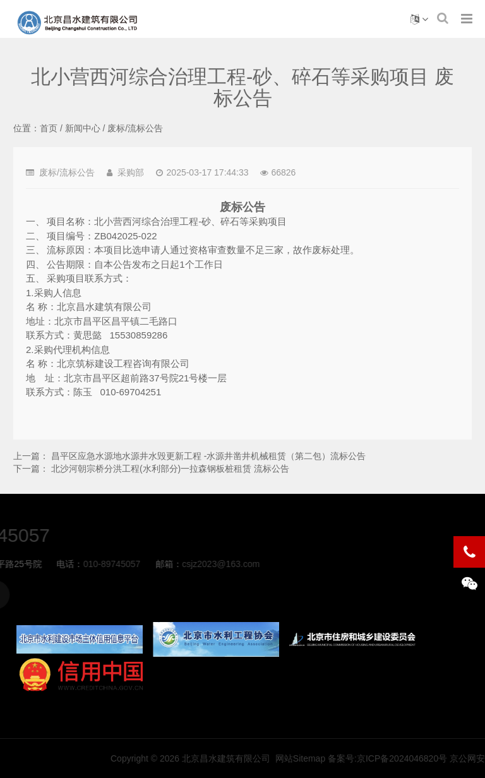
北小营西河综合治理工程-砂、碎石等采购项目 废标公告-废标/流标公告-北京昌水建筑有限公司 (78, 22)
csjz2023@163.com (108, 564)
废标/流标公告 (135, 128)
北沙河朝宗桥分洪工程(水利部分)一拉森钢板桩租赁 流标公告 (170, 469)
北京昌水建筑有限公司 (342, 758)
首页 (48, 128)
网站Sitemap (416, 758)
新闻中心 (82, 128)
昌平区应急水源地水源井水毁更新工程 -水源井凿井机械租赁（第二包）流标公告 (208, 456)
